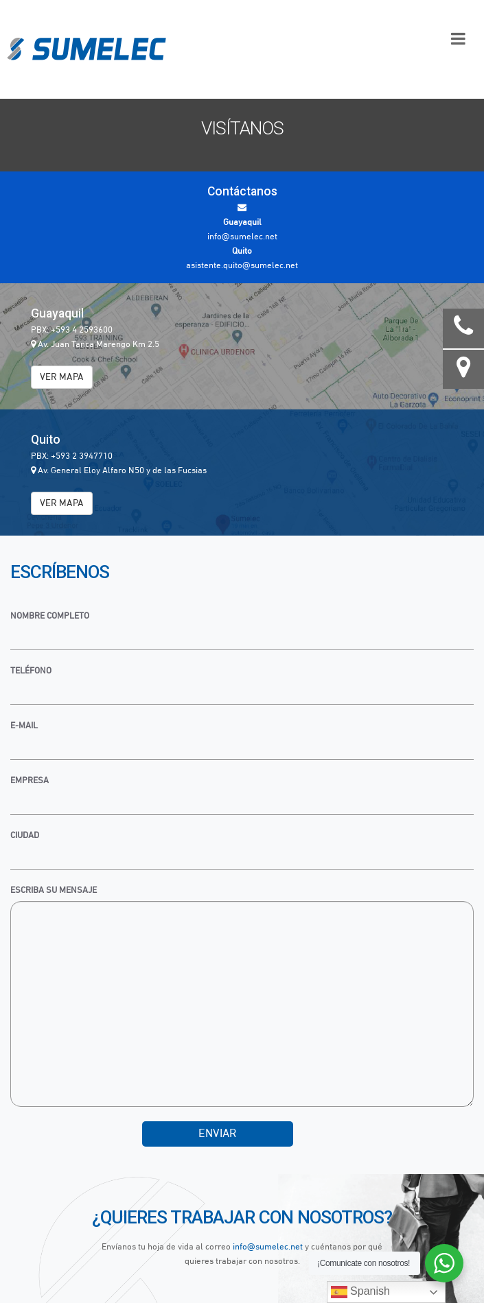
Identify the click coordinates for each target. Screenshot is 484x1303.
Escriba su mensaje (53, 890)
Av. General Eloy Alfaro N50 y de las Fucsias (119, 470)
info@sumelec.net (268, 1247)
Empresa (29, 780)
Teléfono (30, 671)
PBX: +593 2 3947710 (72, 456)
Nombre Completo (49, 616)
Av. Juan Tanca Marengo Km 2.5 (95, 344)
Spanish (360, 1292)
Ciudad (24, 835)
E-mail (24, 725)
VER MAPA (62, 377)
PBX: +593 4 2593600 (72, 330)
